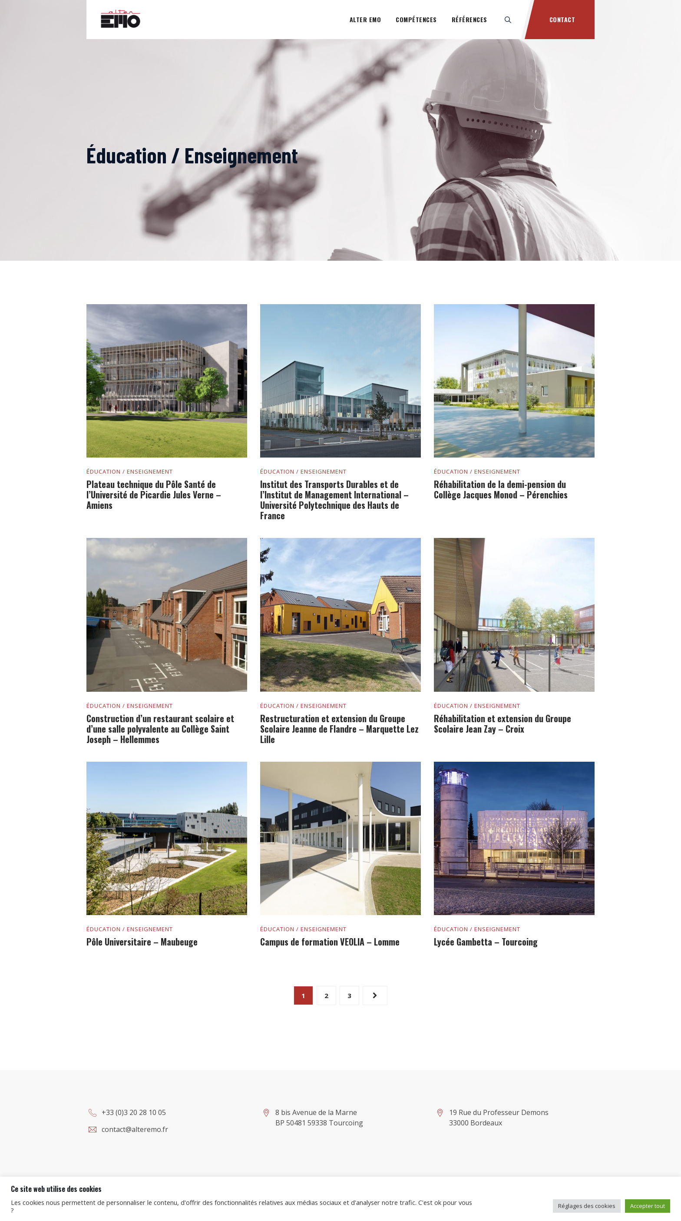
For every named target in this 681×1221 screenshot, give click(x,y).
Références (469, 19)
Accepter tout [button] (647, 1206)
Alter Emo (365, 19)
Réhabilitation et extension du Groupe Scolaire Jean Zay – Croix (502, 723)
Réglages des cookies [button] (586, 1206)
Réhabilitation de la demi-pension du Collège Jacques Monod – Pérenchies (501, 489)
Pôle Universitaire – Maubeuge (142, 941)
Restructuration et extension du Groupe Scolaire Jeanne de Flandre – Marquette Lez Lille (339, 729)
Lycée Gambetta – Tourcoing (486, 941)
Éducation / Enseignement (129, 471)
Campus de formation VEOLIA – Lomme (330, 941)
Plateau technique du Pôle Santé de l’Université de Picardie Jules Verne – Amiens (153, 494)
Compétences (416, 19)
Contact (562, 19)
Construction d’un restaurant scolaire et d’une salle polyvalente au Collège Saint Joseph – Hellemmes (160, 729)
